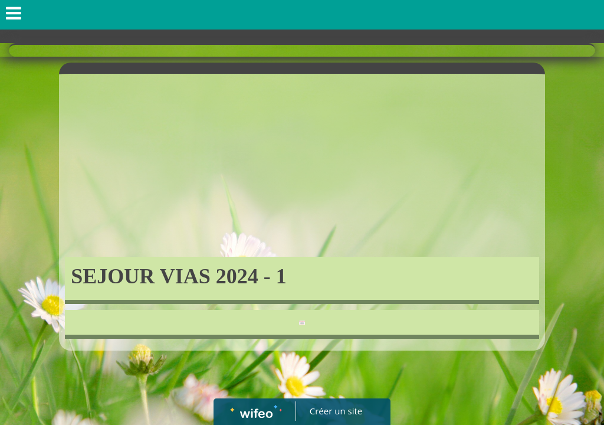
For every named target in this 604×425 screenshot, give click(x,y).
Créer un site (336, 411)
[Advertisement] (302, 168)
